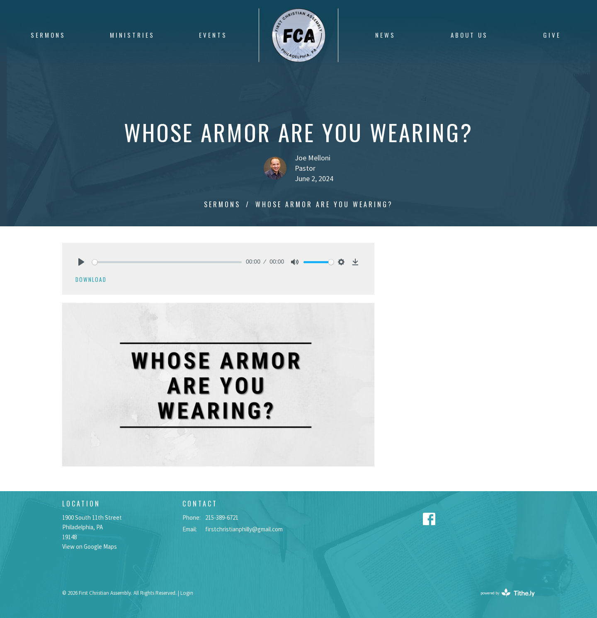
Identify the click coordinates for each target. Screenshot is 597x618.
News (385, 34)
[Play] (81, 262)
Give (552, 34)
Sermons (48, 34)
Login (186, 592)
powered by (508, 593)
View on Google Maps (89, 546)
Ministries (132, 34)
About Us (469, 34)
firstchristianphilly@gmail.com (244, 529)
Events (213, 34)
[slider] (167, 262)
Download (91, 279)
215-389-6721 (221, 517)
